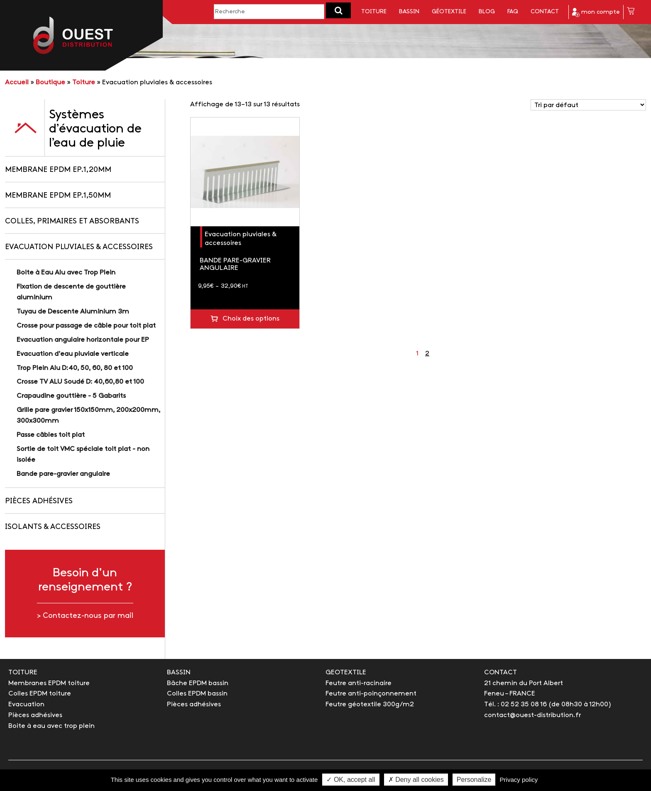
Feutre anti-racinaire (359, 683)
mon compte (596, 12)
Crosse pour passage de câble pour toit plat (86, 326)
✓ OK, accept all (350, 779)
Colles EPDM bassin (197, 694)
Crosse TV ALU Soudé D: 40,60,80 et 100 (80, 382)
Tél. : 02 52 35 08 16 (515, 704)
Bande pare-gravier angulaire (63, 474)
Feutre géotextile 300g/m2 (370, 704)
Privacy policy (519, 779)
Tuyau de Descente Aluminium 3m (73, 312)
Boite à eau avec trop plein (51, 726)
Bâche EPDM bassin (197, 683)
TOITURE (22, 672)
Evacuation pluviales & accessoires (79, 247)
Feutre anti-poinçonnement (371, 694)
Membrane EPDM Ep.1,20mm (58, 170)
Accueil (17, 82)
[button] (338, 10)
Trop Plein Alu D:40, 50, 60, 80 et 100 (75, 368)
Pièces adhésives (39, 501)
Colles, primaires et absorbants (72, 221)
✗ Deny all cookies (416, 779)
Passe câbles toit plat (51, 435)
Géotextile (449, 12)
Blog (487, 12)
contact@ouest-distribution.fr (532, 715)
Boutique (50, 82)
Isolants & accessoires (52, 527)
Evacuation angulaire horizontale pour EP (83, 340)
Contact (545, 12)
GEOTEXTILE (346, 672)
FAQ (512, 12)
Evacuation (26, 704)
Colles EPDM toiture (39, 694)
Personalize (474, 779)
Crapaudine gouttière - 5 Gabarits (71, 396)
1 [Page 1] (417, 353)
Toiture (374, 12)
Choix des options (251, 319)
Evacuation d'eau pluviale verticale (73, 354)
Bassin (409, 12)
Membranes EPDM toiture (49, 683)
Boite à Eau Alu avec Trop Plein (66, 272)
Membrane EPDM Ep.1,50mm (58, 195)
